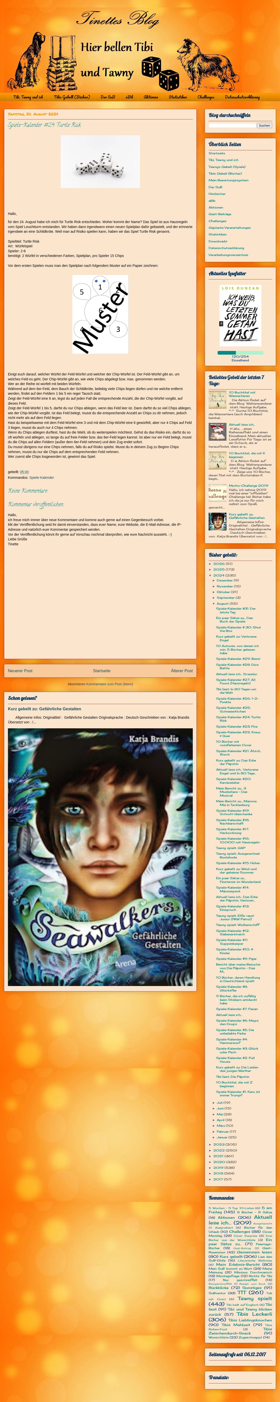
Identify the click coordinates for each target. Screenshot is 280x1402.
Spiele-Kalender (41, 478)
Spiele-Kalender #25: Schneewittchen (233, 709)
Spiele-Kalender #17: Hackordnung (232, 830)
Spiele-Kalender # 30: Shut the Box (238, 629)
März (221, 1125)
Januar (222, 1137)
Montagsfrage (227, 1276)
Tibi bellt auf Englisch (242, 1305)
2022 (219, 1150)
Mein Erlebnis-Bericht (237, 1264)
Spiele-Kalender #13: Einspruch (232, 908)
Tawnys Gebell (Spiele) (227, 167)
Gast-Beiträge (220, 214)
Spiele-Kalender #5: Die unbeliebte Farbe (235, 1031)
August (223, 603)
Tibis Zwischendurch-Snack (240, 1331)
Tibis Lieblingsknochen (250, 1320)
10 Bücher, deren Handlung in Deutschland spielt (238, 979)
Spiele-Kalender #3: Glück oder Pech (237, 1050)
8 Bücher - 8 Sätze (254, 1212)
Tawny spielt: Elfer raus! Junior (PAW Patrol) (235, 917)
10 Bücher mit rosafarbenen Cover (234, 743)
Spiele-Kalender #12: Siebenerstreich (232, 932)
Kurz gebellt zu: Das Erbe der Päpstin (236, 762)
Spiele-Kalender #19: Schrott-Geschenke (234, 812)
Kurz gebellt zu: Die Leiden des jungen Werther (237, 1069)
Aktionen (151, 97)
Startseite (102, 670)
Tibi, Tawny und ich (28, 97)
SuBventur (217, 1293)
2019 (218, 1168)
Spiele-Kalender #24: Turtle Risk (238, 718)
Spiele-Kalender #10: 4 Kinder (234, 951)
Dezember (225, 580)
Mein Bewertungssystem (229, 180)
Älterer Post (182, 670)
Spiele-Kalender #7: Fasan (237, 1009)
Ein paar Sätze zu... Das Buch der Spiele (234, 619)
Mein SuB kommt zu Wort (230, 1268)
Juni (220, 1108)
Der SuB (108, 97)
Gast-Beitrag (242, 1248)
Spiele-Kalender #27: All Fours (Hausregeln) (235, 681)
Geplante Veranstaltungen (230, 228)
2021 (218, 1156)
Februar (223, 1131)
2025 (219, 569)
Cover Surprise (245, 1236)
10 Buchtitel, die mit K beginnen (247, 455)
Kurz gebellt (231, 1256)
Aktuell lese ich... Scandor (236, 674)
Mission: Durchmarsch (253, 1272)
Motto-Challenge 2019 (248, 485)
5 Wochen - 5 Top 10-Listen (231, 1208)
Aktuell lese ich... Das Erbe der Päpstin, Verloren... (237, 898)
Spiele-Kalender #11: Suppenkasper (232, 941)
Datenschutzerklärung (242, 97)
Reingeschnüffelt (220, 1284)
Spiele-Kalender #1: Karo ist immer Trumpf (238, 1093)
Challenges (205, 97)
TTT (242, 1292)
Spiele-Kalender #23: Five (236, 726)
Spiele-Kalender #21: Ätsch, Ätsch (238, 752)
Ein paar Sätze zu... (240, 1242)
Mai (220, 1114)
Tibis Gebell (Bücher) (72, 97)
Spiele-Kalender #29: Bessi (238, 659)
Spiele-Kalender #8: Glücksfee (232, 988)
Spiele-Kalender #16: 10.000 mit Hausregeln (238, 840)
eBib (129, 97)
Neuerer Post (20, 670)
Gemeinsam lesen (254, 1252)
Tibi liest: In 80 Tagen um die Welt (236, 690)
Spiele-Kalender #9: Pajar (236, 959)
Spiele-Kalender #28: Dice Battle (237, 666)
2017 (218, 1179)
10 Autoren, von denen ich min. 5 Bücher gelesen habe (237, 649)
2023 (219, 1144)
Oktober (224, 592)
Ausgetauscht (262, 1223)
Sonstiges (252, 1288)
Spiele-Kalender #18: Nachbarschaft (232, 821)
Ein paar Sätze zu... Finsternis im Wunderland (238, 879)
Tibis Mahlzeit (236, 1325)
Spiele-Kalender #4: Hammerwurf (232, 1041)
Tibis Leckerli (254, 1314)
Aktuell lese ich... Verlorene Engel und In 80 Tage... (237, 771)
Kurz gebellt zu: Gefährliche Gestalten (44, 709)
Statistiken (178, 97)
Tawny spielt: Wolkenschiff (237, 925)
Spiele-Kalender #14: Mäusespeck (232, 889)
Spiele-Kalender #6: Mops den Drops (237, 1022)
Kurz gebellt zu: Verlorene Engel (236, 638)
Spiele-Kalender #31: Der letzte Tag (236, 610)
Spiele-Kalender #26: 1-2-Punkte (237, 700)
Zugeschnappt (250, 1337)
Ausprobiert (224, 1227)
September (226, 597)
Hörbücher (217, 194)
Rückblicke (219, 1288)
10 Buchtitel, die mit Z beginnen (234, 1084)
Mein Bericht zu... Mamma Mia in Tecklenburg (236, 802)
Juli (220, 1102)
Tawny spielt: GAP (230, 848)
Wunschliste (219, 1337)
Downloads (218, 241)
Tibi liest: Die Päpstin (232, 1077)
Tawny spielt (255, 1298)
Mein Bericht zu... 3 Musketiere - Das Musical (232, 791)
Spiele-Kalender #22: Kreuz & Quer (238, 733)
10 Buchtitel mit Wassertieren (242, 394)
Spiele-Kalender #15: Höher (238, 863)
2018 (218, 1173)
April (221, 1120)
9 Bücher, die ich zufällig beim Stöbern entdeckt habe (236, 999)
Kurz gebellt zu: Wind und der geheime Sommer (236, 870)
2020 (219, 1162)
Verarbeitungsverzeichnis (228, 255)
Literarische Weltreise (255, 1260)
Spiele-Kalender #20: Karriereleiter (233, 780)
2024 (219, 575)
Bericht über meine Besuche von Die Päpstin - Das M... (238, 968)
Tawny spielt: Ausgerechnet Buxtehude (238, 855)
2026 (219, 564)
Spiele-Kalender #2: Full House (235, 1059)
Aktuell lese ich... (242, 424)
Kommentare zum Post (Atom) (109, 684)
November (225, 586)
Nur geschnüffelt (240, 1280)
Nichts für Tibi (260, 1276)
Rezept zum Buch (252, 1284)
